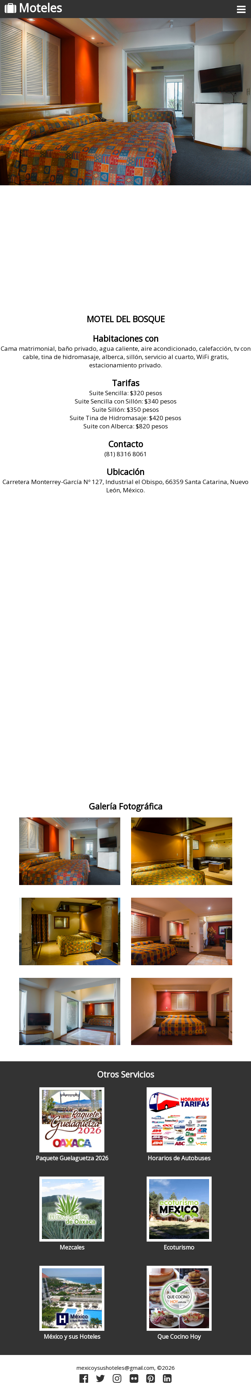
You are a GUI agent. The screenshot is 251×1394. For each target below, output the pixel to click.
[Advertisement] (125, 246)
